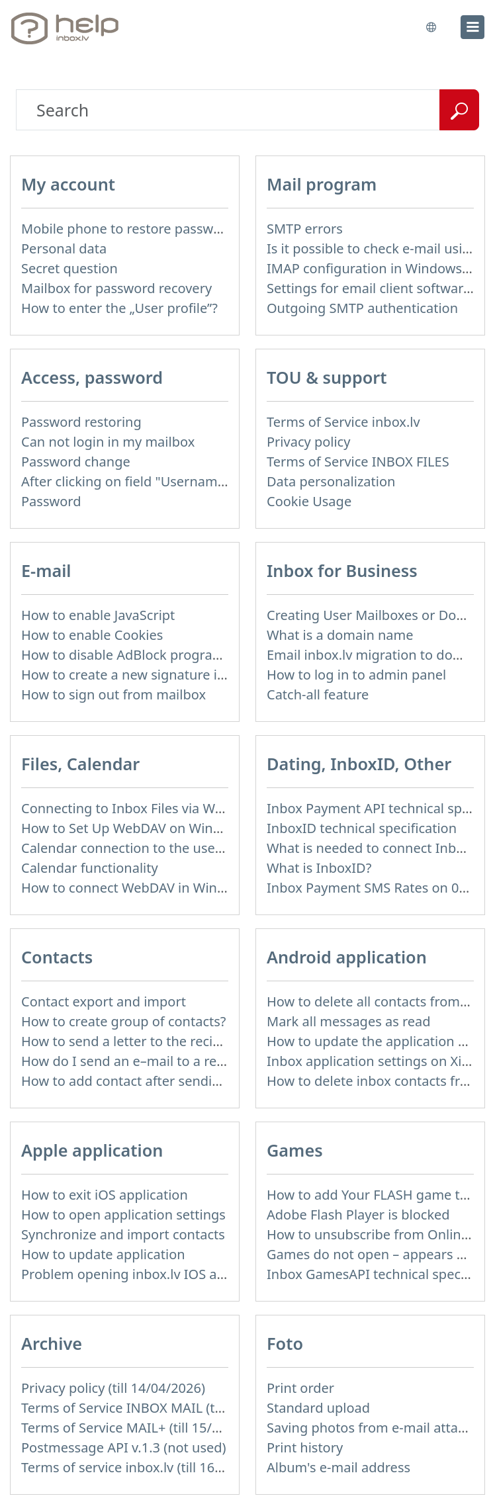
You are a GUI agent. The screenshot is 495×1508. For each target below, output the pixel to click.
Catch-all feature (318, 694)
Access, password (92, 377)
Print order (300, 1388)
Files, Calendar (80, 763)
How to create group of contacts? (123, 1021)
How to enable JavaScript (98, 615)
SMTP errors (305, 229)
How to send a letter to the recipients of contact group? (192, 1041)
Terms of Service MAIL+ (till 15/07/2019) (143, 1428)
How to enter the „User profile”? (119, 308)
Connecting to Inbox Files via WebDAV (138, 808)
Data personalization (331, 481)
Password (51, 501)
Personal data (64, 248)
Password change (75, 461)
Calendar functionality (89, 868)
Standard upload (318, 1408)
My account (68, 184)
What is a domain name (340, 635)
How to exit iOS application (104, 1195)
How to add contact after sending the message (166, 1081)
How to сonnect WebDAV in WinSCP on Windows (170, 888)
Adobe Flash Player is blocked (358, 1214)
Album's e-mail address (338, 1467)
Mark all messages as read (349, 1021)
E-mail (46, 570)
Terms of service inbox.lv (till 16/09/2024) (147, 1467)
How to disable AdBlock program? (125, 655)
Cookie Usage (309, 501)
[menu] (472, 27)
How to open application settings (123, 1214)
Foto (285, 1343)
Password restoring (81, 422)
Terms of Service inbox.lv (343, 422)
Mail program (322, 184)
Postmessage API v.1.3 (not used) (123, 1447)
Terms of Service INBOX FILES (358, 461)
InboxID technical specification (362, 828)
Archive (51, 1343)
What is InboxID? (319, 868)
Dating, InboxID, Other (359, 763)
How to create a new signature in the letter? (156, 675)
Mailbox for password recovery (116, 288)
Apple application (92, 1150)
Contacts (57, 957)
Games (295, 1150)
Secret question (69, 268)
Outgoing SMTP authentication (362, 308)
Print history (305, 1447)
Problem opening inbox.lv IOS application (149, 1274)
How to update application (103, 1254)
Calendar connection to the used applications (161, 848)
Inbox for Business (342, 570)
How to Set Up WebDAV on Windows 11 (142, 828)
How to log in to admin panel (356, 675)
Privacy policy (308, 442)
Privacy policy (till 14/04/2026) (113, 1388)
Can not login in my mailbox (108, 442)
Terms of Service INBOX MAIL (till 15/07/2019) (162, 1408)
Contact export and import (103, 1001)
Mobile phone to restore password (128, 229)
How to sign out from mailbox (113, 694)
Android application (347, 957)
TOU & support (327, 377)
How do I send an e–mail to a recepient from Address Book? (205, 1061)
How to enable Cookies (92, 635)
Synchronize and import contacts (123, 1234)
